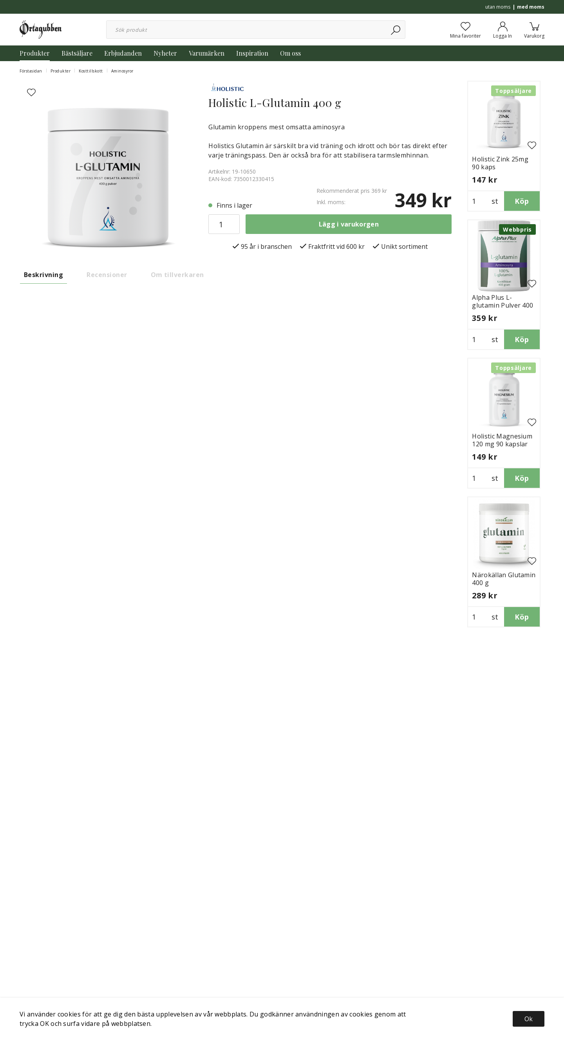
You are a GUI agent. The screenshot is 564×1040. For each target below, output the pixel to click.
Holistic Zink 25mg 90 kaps (500, 163)
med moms (530, 7)
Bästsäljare (76, 53)
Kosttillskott (91, 71)
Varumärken (206, 53)
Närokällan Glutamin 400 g (503, 579)
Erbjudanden (123, 53)
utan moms (497, 7)
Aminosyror (122, 71)
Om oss (290, 53)
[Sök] (396, 29)
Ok (528, 1019)
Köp (522, 201)
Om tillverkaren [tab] (177, 274)
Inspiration (252, 53)
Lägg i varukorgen (349, 224)
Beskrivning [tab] (43, 274)
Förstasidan (31, 71)
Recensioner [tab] (107, 274)
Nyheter (165, 53)
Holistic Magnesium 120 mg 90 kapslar (502, 440)
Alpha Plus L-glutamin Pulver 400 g (502, 305)
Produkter (35, 53)
